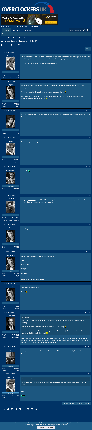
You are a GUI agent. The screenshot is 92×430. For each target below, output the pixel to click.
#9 (89, 283)
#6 (89, 195)
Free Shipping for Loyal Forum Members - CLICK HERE (19, 26)
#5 (89, 166)
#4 (89, 137)
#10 (89, 312)
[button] (21, 30)
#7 (89, 224)
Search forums (16, 34)
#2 (89, 81)
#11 (89, 346)
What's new (16, 30)
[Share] (86, 52)
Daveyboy (6, 45)
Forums (6, 30)
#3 (89, 110)
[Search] (88, 30)
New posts (5, 34)
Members (28, 30)
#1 (89, 52)
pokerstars (31, 200)
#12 (89, 374)
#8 (89, 252)
